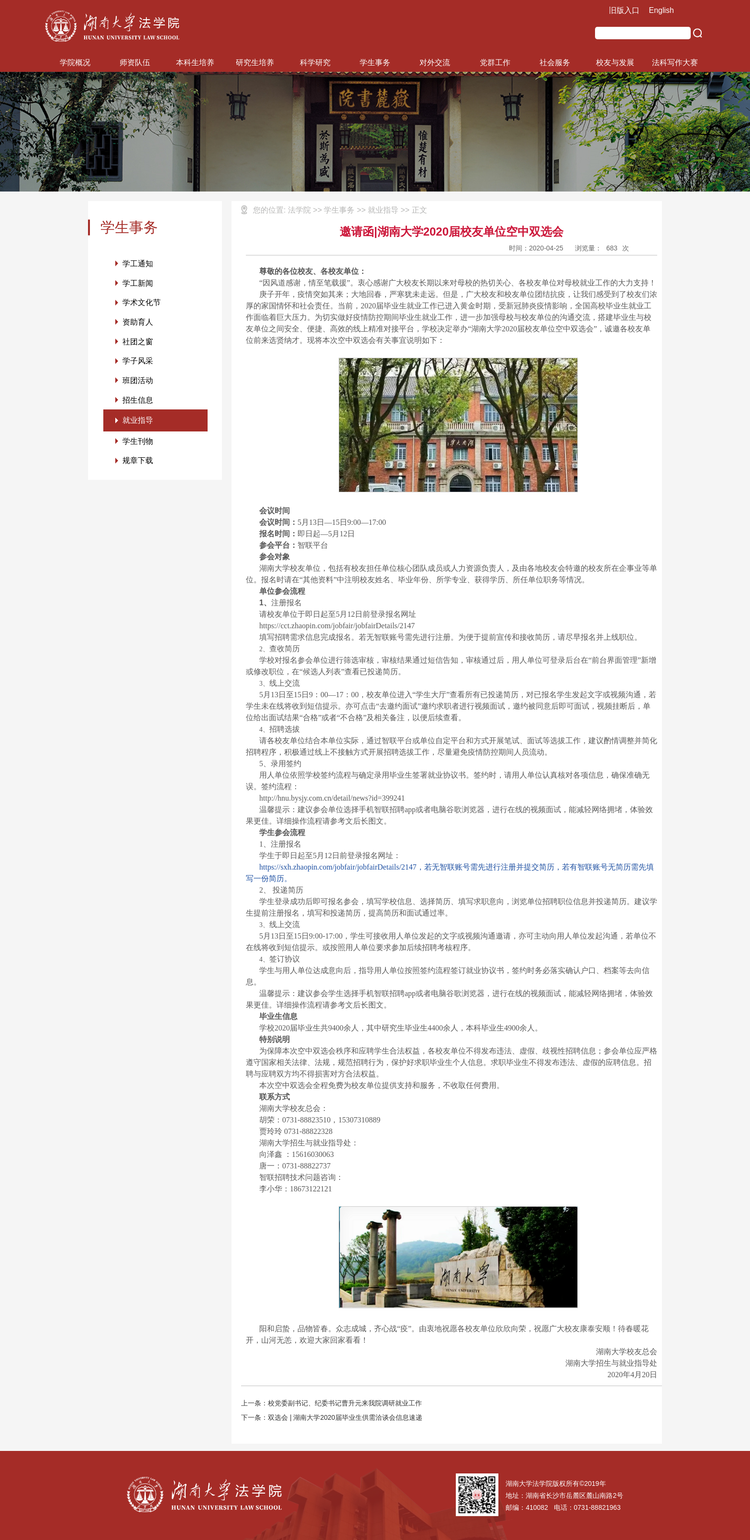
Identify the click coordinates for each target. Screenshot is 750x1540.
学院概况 (75, 62)
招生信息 (137, 401)
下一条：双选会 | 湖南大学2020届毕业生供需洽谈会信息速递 (331, 1417)
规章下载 (137, 462)
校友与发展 (615, 62)
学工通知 (137, 264)
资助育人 (137, 322)
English (661, 10)
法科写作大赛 (675, 62)
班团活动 (137, 381)
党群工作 (495, 62)
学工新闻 (137, 283)
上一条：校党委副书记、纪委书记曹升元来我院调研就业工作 (331, 1403)
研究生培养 (255, 62)
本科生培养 (195, 62)
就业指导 (137, 422)
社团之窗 (137, 342)
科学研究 (315, 62)
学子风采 (137, 362)
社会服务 (555, 62)
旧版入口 (624, 10)
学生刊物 (137, 443)
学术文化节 (141, 303)
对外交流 (434, 62)
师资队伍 (135, 62)
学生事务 (375, 62)
